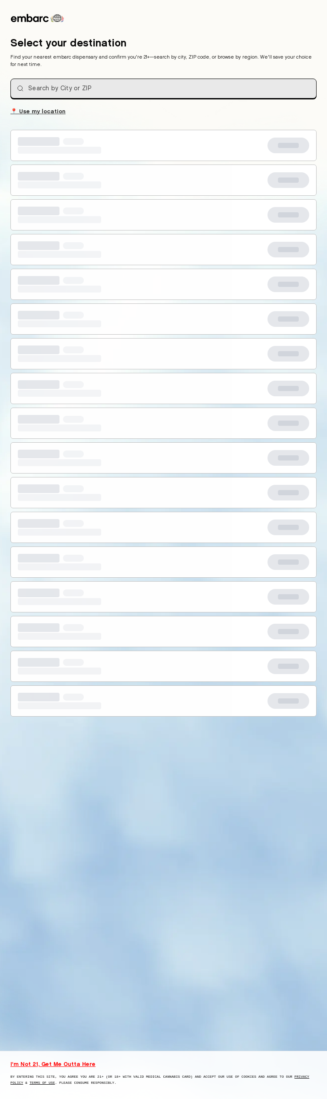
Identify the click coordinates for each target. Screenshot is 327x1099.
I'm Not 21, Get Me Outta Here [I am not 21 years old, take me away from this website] (53, 1063)
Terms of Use (42, 1083)
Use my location (38, 111)
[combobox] (163, 89)
